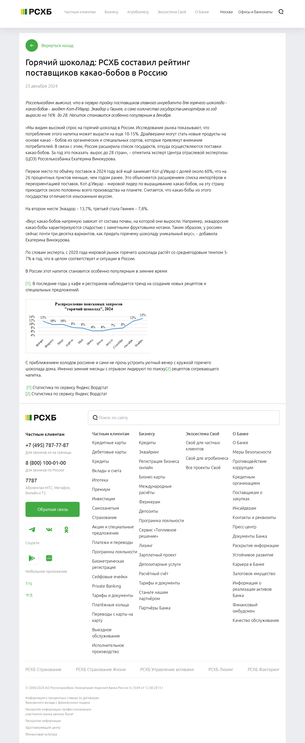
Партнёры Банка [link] (154, 608)
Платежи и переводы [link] (112, 542)
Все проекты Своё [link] (203, 467)
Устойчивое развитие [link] (253, 555)
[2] (168, 368)
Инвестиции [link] (103, 498)
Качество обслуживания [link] (256, 620)
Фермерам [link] (149, 501)
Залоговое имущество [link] (254, 573)
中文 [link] (29, 595)
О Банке (241, 433)
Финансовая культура (41, 734)
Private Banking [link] (106, 586)
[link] (53, 509)
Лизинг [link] (145, 545)
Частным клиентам (110, 433)
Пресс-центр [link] (244, 526)
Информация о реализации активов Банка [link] (252, 589)
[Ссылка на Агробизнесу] (138, 11)
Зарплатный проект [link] (157, 555)
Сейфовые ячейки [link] (109, 576)
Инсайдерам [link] (244, 508)
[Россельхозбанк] (36, 12)
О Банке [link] (240, 442)
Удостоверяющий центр (43, 727)
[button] (57, 45)
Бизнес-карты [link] (152, 477)
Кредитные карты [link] (109, 442)
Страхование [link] (104, 517)
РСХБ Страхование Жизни (101, 669)
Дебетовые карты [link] (109, 452)
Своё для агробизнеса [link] (207, 458)
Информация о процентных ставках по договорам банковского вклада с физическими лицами (62, 700)
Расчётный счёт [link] (153, 573)
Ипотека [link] (100, 480)
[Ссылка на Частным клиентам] (80, 11)
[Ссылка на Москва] (226, 11)
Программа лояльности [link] (114, 551)
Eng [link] (29, 583)
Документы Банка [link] (250, 536)
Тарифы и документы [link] (112, 595)
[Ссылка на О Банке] (202, 11)
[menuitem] (80, 11)
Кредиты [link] (100, 461)
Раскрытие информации (43, 720)
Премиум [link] (101, 489)
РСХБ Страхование (43, 669)
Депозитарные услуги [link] (160, 564)
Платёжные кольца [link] (110, 604)
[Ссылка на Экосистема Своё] (172, 11)
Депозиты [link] (148, 511)
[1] (28, 283)
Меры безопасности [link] (252, 452)
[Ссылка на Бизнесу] (111, 11)
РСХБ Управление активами (167, 669)
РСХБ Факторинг (263, 669)
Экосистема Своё (202, 433)
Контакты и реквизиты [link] (254, 517)
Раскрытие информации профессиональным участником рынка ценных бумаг (58, 712)
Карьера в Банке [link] (248, 564)
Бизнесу (147, 433)
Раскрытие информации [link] (256, 545)
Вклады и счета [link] (106, 470)
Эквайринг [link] (149, 452)
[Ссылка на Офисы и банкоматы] (255, 11)
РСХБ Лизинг (220, 669)
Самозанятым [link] (105, 508)
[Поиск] (281, 12)
